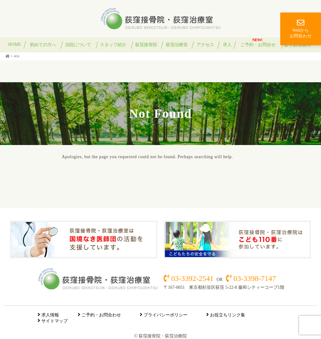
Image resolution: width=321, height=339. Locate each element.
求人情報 (50, 315)
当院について (78, 44)
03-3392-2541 (192, 278)
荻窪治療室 (177, 44)
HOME (14, 44)
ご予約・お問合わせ (101, 315)
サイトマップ (54, 321)
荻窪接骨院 (146, 44)
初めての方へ (43, 44)
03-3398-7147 (254, 278)
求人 (227, 44)
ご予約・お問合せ (258, 44)
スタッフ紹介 (113, 44)
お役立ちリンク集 (227, 315)
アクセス (205, 44)
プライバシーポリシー (165, 315)
